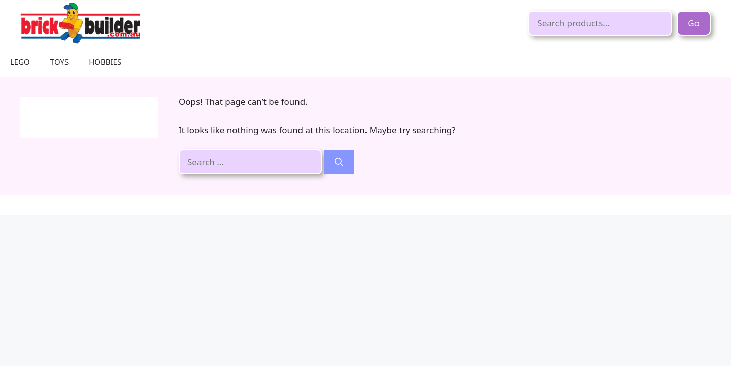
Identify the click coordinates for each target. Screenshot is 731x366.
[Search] (339, 162)
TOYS (59, 61)
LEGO (20, 61)
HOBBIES (105, 61)
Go (694, 23)
